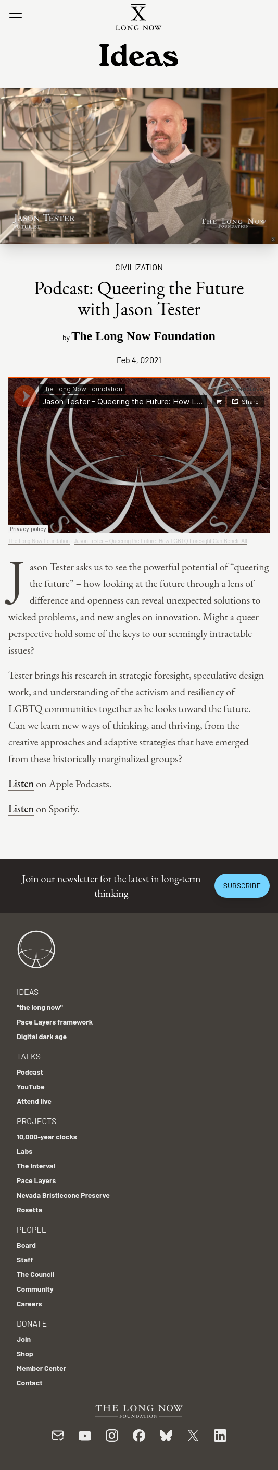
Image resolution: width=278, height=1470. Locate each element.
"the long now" (40, 1007)
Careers (29, 1303)
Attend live (34, 1101)
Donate (32, 1323)
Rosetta (29, 1209)
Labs (24, 1151)
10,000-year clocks (47, 1136)
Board (26, 1244)
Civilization (139, 267)
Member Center (41, 1368)
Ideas (28, 991)
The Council (35, 1274)
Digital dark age (42, 1036)
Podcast (30, 1071)
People (31, 1229)
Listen (21, 783)
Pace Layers (36, 1180)
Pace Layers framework (55, 1021)
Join (24, 1338)
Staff (25, 1259)
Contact (30, 1382)
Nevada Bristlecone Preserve (63, 1194)
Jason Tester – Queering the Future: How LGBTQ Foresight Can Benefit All (160, 541)
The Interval (36, 1165)
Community (35, 1288)
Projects (36, 1121)
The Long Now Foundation (39, 541)
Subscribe (242, 885)
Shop (25, 1353)
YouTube (31, 1086)
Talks (29, 1056)
